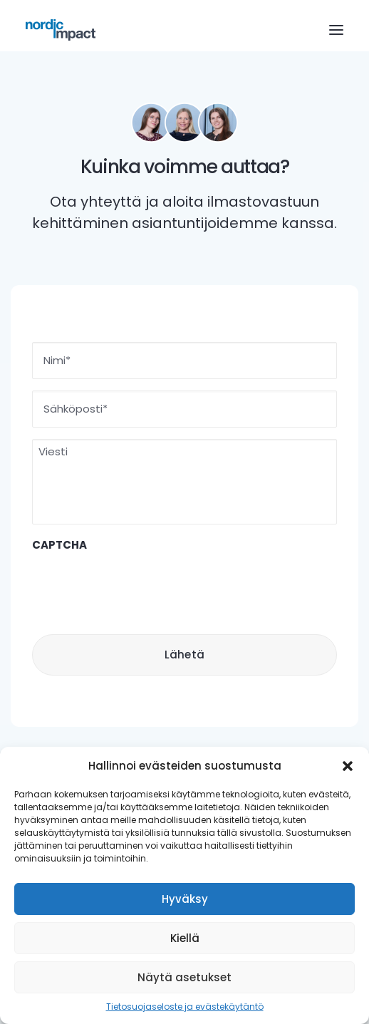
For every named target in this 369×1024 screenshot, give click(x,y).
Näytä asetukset (184, 977)
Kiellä (184, 938)
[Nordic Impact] (60, 30)
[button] (348, 766)
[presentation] (140, 583)
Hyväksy (185, 898)
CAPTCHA (59, 545)
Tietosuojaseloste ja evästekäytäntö (185, 1006)
